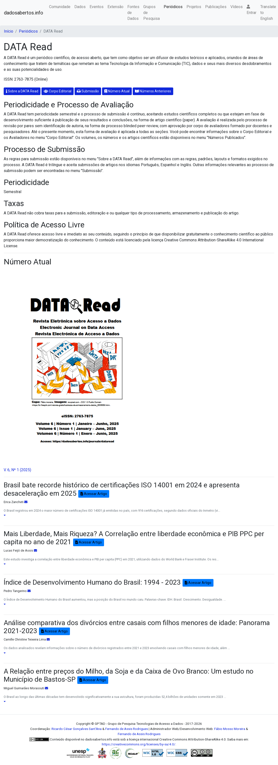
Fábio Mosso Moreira (229, 729)
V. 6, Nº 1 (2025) (17, 470)
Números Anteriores (153, 91)
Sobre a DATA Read (22, 91)
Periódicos (173, 6)
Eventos (97, 6)
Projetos (193, 6)
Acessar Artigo (93, 494)
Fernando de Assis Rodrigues (126, 729)
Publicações (215, 6)
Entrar (251, 10)
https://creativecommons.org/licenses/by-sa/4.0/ (138, 744)
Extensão (115, 6)
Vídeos (236, 6)
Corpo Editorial (57, 91)
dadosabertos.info (23, 13)
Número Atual (117, 91)
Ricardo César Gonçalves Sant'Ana (77, 729)
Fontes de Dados (133, 12)
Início (8, 31)
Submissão (88, 91)
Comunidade (59, 6)
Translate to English (268, 12)
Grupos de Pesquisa (151, 12)
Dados (80, 6)
